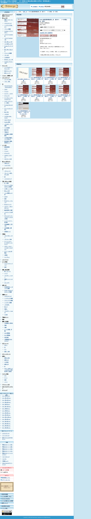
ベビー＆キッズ (5, 456)
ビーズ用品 (4, 261)
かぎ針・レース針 (8, 188)
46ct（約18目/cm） (6, 427)
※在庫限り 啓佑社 (8, 323)
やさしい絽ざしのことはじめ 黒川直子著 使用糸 (8, 370)
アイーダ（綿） (8, 79)
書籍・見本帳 (5, 321)
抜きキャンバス (8, 71)
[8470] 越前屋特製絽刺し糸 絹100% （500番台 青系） (24, 96)
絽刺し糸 (6, 360)
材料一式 (4, 285)
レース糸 (4, 145)
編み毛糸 (6, 129)
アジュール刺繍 (8, 53)
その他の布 (7, 57)
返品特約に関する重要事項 (46, 33)
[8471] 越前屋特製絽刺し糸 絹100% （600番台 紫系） (37, 96)
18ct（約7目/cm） (6, 404)
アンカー (6, 91)
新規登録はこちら (6, 477)
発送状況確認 (5, 494)
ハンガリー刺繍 (8, 302)
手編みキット (5, 317)
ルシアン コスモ (8, 93)
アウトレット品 (5, 384)
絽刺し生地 (7, 358)
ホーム (15, 11)
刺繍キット (4, 294)
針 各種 (6, 183)
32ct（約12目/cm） (6, 419)
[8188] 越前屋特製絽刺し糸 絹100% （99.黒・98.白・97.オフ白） (24, 112)
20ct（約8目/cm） (6, 408)
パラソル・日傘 (8, 239)
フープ (5, 273)
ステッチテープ (5, 77)
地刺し (5, 309)
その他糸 (6, 362)
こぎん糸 (6, 114)
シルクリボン (7, 165)
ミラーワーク (5, 259)
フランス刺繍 (7, 29)
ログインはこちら (6, 480)
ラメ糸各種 (7, 127)
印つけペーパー (8, 204)
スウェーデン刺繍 (8, 300)
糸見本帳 (6, 337)
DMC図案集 (7, 333)
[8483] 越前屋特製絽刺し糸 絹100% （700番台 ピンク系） (51, 96)
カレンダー (7, 282)
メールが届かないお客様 (7, 501)
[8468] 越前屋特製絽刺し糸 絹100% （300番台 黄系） (51, 79)
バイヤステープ (8, 179)
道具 (5, 198)
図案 (3, 319)
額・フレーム (7, 271)
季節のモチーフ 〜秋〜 (7, 449)
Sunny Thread (7, 120)
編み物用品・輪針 (8, 210)
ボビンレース (5, 343)
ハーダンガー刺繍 (8, 298)
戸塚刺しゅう (5, 461)
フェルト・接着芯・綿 (7, 75)
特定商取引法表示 (6, 506)
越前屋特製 (7, 147)
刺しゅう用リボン (6, 161)
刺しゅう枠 (7, 191)
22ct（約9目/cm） (6, 410)
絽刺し (3, 356)
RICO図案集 (7, 335)
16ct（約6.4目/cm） (6, 400)
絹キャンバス (7, 73)
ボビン (5, 345)
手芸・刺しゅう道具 (6, 181)
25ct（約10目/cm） (6, 413)
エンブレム (7, 257)
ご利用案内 (34, 6)
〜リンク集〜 (5, 508)
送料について (5, 503)
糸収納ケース (7, 231)
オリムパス (7, 95)
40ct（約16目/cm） (6, 425)
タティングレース (6, 354)
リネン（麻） (7, 81)
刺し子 (5, 307)
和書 (5, 325)
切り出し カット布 (8, 59)
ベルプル (4, 459)
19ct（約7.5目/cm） (6, 406)
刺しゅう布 (4, 18)
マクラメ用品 (5, 374)
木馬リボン (7, 163)
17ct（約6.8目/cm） (6, 402)
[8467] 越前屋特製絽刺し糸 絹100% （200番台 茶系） (37, 79)
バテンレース (7, 171)
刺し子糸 (6, 112)
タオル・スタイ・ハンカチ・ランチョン (8, 248)
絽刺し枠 (6, 364)
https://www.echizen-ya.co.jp (22, 2)
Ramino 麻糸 (7, 122)
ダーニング (4, 390)
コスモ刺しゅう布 (8, 44)
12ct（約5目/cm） (6, 396)
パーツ (5, 382)
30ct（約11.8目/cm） (6, 417)
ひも (5, 375)
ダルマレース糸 (8, 159)
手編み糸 (6, 132)
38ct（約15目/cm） (6, 423)
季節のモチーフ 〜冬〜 (7, 451)
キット (5, 377)
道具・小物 (7, 351)
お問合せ (42, 6)
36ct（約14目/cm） (6, 421)
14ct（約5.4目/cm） (6, 398)
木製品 (5, 255)
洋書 (5, 327)
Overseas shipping (6, 498)
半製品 (3, 234)
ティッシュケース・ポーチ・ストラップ (8, 243)
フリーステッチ (5, 435)
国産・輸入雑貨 (5, 269)
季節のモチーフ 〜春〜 (7, 444)
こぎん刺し (7, 304)
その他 (5, 314)
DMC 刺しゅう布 (8, 42)
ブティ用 (6, 55)
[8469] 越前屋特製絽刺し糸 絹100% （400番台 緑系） (64, 79)
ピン (5, 349)
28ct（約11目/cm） (6, 415)
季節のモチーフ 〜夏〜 (7, 447)
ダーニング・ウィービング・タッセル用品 (8, 217)
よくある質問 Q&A (6, 496)
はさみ (5, 196)
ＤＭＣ (5, 89)
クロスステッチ (8, 23)
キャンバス (4, 65)
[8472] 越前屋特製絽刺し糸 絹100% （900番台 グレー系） (64, 96)
